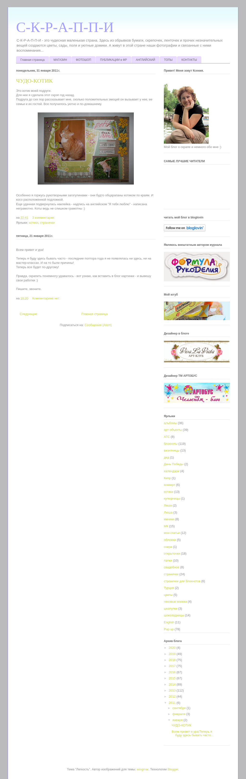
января (178, 720)
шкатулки (170, 608)
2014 (173, 684)
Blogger (173, 769)
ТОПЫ (168, 60)
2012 (173, 696)
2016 (173, 672)
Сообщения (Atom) (98, 325)
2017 (173, 666)
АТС (167, 437)
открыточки (172, 553)
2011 (173, 703)
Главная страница (32, 60)
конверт (169, 485)
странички (47, 222)
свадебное (171, 567)
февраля (179, 714)
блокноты (171, 443)
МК (166, 526)
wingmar (142, 769)
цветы (168, 595)
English (169, 622)
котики (33, 222)
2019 (173, 654)
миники (169, 519)
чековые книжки (175, 601)
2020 (173, 647)
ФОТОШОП (83, 60)
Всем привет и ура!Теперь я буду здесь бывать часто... (193, 733)
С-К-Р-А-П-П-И (65, 27)
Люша (168, 512)
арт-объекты (173, 430)
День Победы (173, 464)
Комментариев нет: (46, 298)
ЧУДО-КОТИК (34, 81)
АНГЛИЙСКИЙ (145, 60)
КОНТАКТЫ (189, 60)
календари (171, 471)
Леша (168, 505)
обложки (170, 540)
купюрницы (172, 498)
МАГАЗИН (60, 60)
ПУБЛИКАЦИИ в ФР (113, 60)
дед (166, 457)
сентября (179, 708)
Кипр (167, 478)
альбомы (170, 423)
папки (168, 560)
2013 (173, 690)
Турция (169, 588)
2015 (173, 678)
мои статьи (172, 533)
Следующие (28, 314)
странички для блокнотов (182, 581)
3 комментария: (44, 217)
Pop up (169, 629)
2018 (173, 660)
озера (168, 547)
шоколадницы (174, 615)
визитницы (171, 450)
